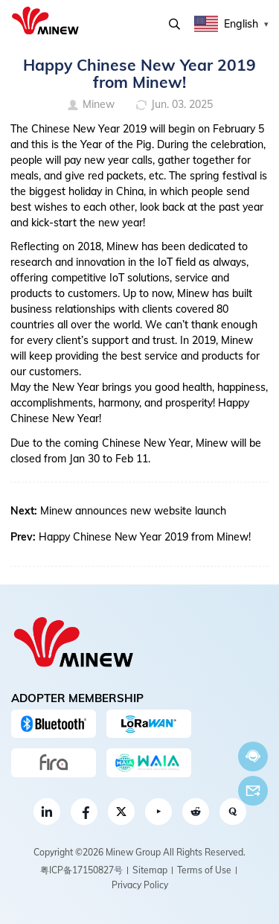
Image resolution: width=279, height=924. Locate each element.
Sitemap (149, 870)
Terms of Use (204, 870)
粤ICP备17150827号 (81, 870)
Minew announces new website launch (133, 510)
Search (174, 24)
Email (253, 790)
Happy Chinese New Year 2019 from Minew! (145, 537)
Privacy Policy (140, 884)
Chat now (253, 756)
